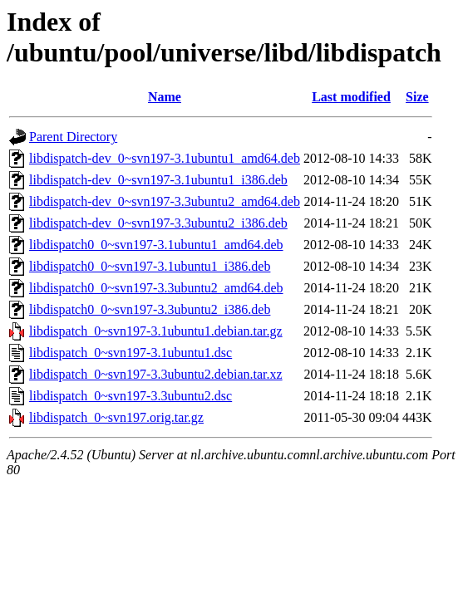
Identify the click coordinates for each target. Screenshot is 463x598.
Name (164, 97)
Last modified (351, 97)
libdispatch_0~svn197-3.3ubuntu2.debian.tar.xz (156, 374)
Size (417, 97)
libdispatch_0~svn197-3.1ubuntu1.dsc (130, 353)
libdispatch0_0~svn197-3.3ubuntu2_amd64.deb (156, 288)
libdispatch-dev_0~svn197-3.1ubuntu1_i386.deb (158, 180)
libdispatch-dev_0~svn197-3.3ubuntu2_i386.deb (158, 223)
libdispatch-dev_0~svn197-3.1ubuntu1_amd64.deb (164, 158)
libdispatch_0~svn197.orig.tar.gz (116, 417)
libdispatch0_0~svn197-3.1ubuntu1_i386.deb (149, 266)
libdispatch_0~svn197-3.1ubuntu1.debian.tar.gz (156, 331)
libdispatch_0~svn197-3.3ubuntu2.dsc (130, 396)
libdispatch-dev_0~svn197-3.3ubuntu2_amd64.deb (164, 201)
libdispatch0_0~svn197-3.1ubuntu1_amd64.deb (156, 245)
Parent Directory (73, 137)
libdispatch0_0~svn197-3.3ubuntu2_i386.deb (149, 309)
